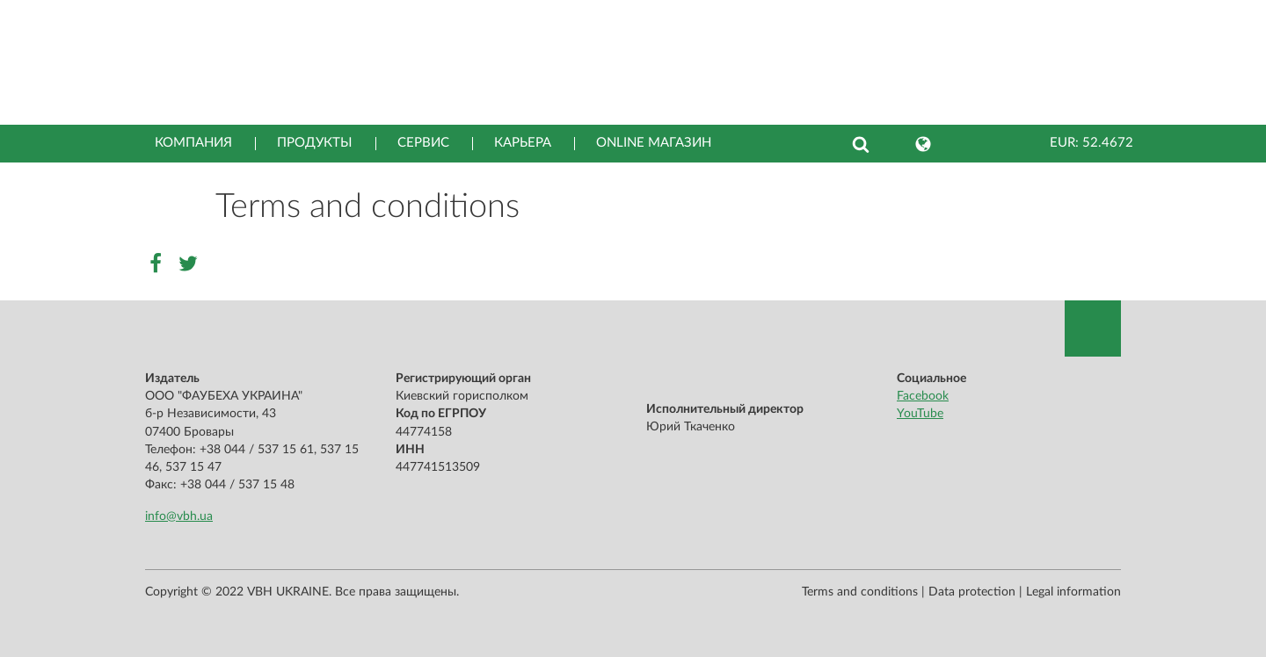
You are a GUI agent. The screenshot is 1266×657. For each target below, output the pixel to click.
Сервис (423, 142)
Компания (193, 142)
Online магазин (653, 142)
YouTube (920, 414)
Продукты (315, 142)
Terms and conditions (860, 592)
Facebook (923, 396)
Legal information (1073, 592)
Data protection (971, 592)
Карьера (522, 142)
